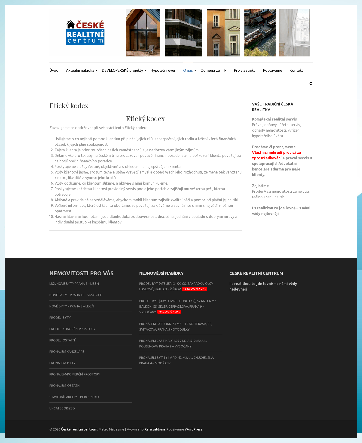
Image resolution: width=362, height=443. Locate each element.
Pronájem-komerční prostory (74, 374)
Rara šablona (154, 429)
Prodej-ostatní (62, 340)
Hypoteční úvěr (163, 70)
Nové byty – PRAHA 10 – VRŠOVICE (75, 295)
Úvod (53, 70)
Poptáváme (272, 70)
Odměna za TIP (213, 70)
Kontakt (296, 70)
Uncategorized (62, 408)
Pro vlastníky (245, 70)
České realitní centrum (79, 429)
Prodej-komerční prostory (72, 329)
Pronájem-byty (62, 363)
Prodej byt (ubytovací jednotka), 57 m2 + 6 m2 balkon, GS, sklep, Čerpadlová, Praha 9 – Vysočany (177, 306)
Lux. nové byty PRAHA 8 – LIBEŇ (74, 283)
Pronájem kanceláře (66, 351)
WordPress (193, 429)
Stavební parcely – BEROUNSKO (74, 397)
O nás (188, 70)
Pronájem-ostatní (64, 385)
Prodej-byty (60, 317)
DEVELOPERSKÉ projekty (122, 70)
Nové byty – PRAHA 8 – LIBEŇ (71, 306)
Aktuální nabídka (80, 70)
